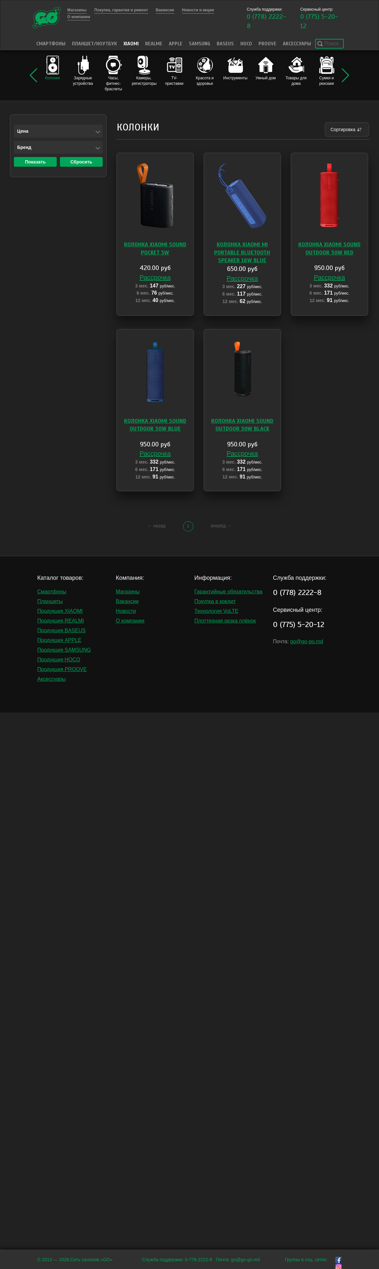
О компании (130, 620)
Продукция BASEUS (61, 630)
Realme (153, 44)
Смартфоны (50, 44)
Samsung (199, 44)
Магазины (128, 591)
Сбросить (81, 161)
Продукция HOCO (58, 659)
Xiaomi (131, 44)
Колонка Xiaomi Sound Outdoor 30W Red (329, 248)
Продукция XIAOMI (60, 611)
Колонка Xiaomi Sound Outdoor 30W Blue (155, 425)
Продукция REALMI (60, 620)
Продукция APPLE (59, 640)
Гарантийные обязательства (228, 591)
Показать (35, 161)
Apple (175, 44)
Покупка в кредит (215, 601)
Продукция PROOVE (62, 669)
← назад (156, 525)
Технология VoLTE (216, 611)
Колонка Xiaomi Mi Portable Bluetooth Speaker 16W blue (242, 252)
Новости (126, 611)
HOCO (246, 44)
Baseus (225, 44)
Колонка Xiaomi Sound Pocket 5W (155, 248)
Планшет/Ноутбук (94, 44)
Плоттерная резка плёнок (225, 620)
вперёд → (221, 525)
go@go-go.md (306, 641)
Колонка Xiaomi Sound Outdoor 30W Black (242, 425)
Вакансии (127, 601)
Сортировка (346, 129)
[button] (33, 75)
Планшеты (50, 601)
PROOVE (267, 44)
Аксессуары (297, 44)
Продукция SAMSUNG (64, 650)
